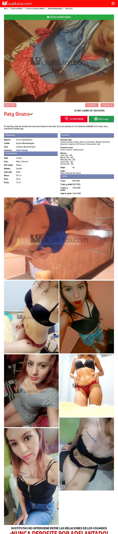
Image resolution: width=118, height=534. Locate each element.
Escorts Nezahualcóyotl (25, 143)
